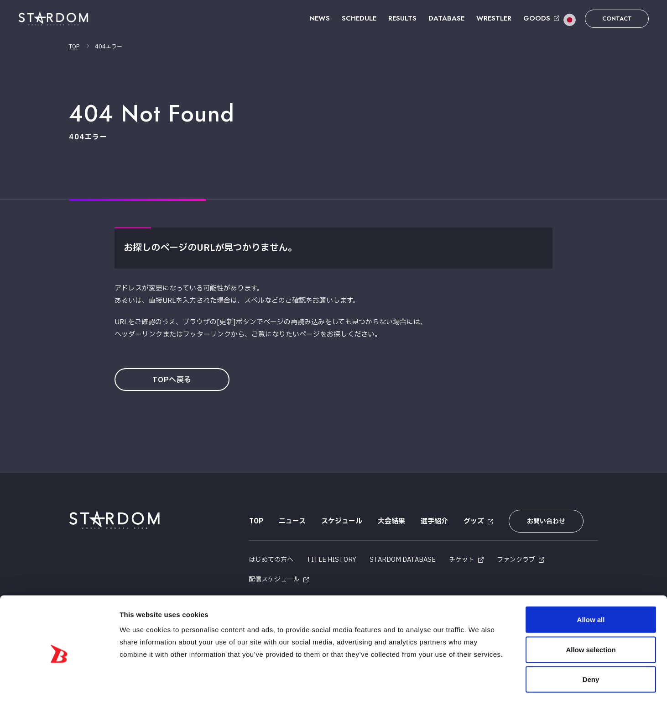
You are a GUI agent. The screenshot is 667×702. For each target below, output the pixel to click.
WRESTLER (493, 18)
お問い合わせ (545, 521)
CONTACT (617, 18)
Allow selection (590, 612)
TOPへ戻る (173, 380)
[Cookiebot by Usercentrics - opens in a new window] (59, 684)
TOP (74, 46)
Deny (591, 642)
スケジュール (341, 521)
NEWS (319, 18)
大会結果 (391, 521)
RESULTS (402, 18)
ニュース (291, 521)
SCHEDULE (359, 18)
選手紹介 (434, 521)
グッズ (473, 521)
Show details (479, 684)
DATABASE (446, 18)
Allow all (591, 582)
